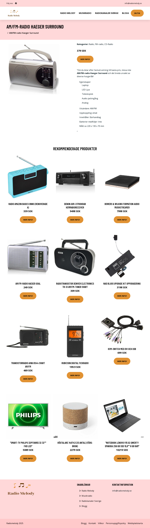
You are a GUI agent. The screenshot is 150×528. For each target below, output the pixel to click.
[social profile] (16, 3)
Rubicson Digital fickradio (75, 363)
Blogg (125, 13)
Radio (91, 44)
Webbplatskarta (135, 523)
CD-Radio (108, 44)
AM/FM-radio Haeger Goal (28, 283)
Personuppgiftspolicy (116, 523)
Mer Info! (85, 59)
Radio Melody (67, 13)
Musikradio (85, 13)
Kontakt (92, 523)
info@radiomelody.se (133, 3)
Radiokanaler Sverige (106, 13)
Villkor (101, 523)
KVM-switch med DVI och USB (122, 348)
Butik (137, 13)
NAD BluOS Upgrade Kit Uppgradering (122, 283)
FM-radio (99, 44)
